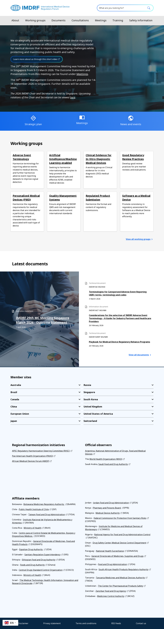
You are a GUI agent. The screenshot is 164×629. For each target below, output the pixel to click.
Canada (15, 399)
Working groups (35, 20)
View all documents (139, 354)
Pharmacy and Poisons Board (107, 507)
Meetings (100, 20)
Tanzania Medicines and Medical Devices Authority (120, 577)
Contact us (141, 623)
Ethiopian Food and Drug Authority (38, 559)
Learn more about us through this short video (35, 59)
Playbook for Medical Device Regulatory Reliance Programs (119, 341)
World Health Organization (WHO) (105, 459)
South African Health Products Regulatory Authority (123, 569)
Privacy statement (52, 623)
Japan (14, 420)
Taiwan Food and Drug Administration (46, 514)
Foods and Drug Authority (32, 564)
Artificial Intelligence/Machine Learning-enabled (63, 159)
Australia (16, 385)
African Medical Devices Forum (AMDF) (30, 461)
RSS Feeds (116, 623)
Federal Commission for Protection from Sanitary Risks (120, 518)
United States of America (98, 413)
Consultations (80, 20)
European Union (20, 413)
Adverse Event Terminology (22, 157)
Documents (58, 20)
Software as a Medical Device (136, 197)
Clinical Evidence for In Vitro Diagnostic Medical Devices (98, 159)
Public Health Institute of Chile (34, 509)
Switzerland (90, 420)
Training (117, 20)
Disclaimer (23, 623)
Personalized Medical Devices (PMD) (26, 197)
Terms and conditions (86, 623)
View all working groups (138, 239)
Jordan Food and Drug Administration (111, 502)
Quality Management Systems (63, 197)
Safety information (140, 20)
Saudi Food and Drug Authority (113, 464)
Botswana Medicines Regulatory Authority (44, 504)
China (14, 406)
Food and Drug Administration (112, 564)
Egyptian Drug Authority (31, 549)
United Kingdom (93, 406)
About (15, 20)
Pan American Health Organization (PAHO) (32, 456)
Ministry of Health (32, 527)
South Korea (91, 399)
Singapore (89, 392)
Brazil (14, 392)
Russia (87, 385)
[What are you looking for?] (125, 8)
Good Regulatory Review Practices (133, 157)
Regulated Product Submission (98, 197)
